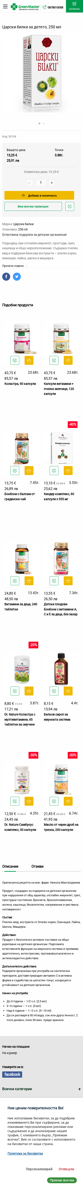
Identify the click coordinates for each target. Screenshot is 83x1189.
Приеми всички (62, 1180)
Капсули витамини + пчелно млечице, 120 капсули (59, 389)
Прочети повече (14, 266)
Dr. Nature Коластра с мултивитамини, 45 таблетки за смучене (19, 719)
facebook (12, 1074)
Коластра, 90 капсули (20, 384)
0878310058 (55, 7)
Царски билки (23, 224)
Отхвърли (66, 1169)
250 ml (22, 229)
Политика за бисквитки (25, 1153)
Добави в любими (70, 207)
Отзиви (37, 866)
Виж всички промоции (33, 206)
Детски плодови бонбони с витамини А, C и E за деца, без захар (60, 609)
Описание (10, 866)
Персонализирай (39, 1169)
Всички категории (17, 1089)
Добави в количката (39, 195)
